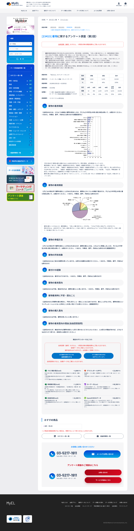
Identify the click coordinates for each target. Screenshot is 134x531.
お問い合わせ (111, 10)
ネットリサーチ (87, 506)
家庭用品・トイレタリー (17, 95)
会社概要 (77, 506)
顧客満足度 (12, 145)
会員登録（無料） (64, 44)
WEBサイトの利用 (15, 141)
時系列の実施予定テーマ (20, 161)
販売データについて (50, 10)
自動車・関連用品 (14, 99)
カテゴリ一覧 (53, 20)
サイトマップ (123, 506)
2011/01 (77, 27)
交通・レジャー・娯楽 (16, 120)
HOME (43, 20)
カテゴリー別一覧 (16, 75)
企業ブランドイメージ (16, 134)
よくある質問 (98, 10)
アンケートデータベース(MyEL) (15, 4)
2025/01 (53, 27)
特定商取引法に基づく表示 (102, 506)
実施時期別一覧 (15, 153)
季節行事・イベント (15, 124)
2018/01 (69, 27)
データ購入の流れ (66, 10)
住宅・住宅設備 (14, 88)
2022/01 (61, 27)
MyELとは (24, 10)
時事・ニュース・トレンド (17, 131)
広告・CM (12, 138)
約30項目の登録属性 (65, 94)
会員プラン (35, 10)
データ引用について (82, 10)
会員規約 (114, 506)
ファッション (13, 116)
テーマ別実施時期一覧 (17, 68)
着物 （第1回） (48, 426)
